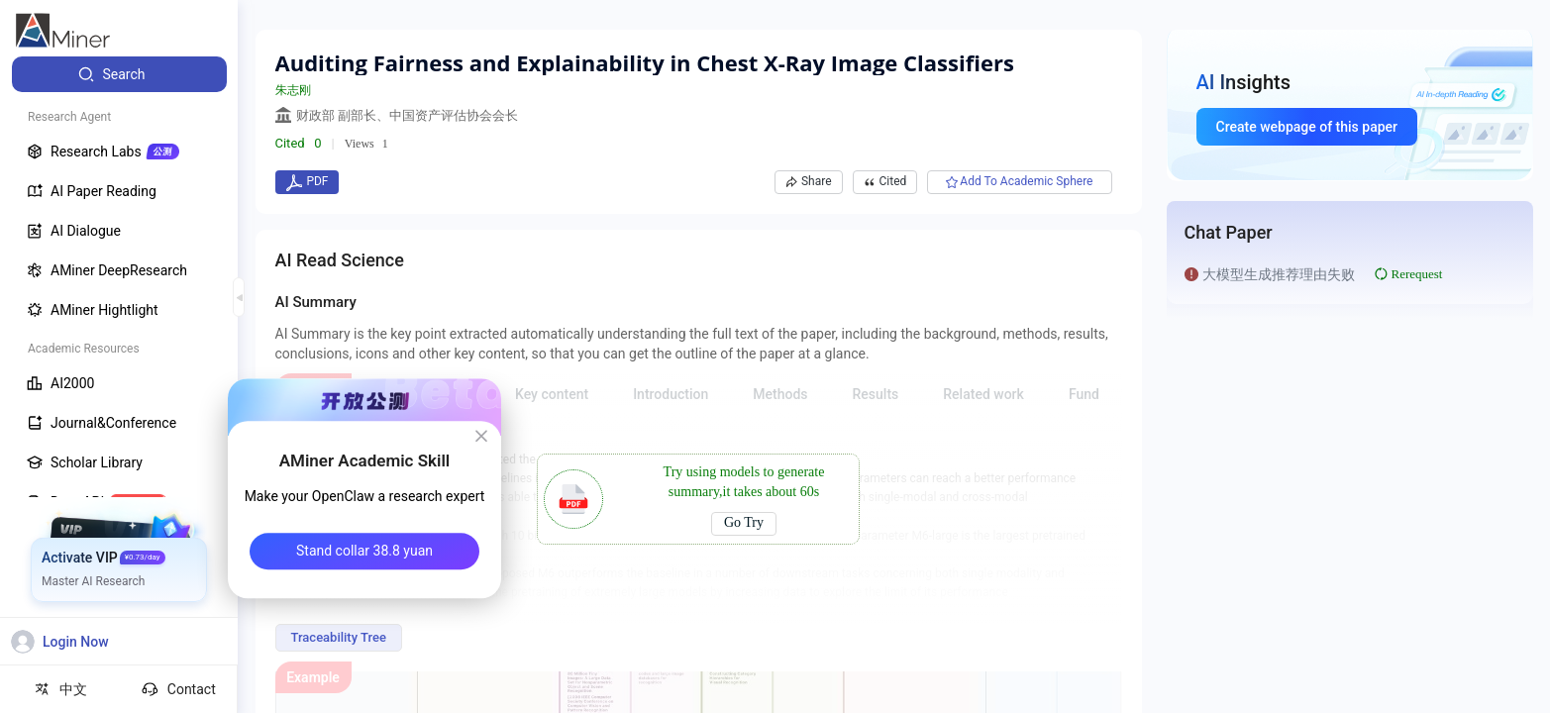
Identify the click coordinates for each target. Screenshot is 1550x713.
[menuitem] (119, 74)
